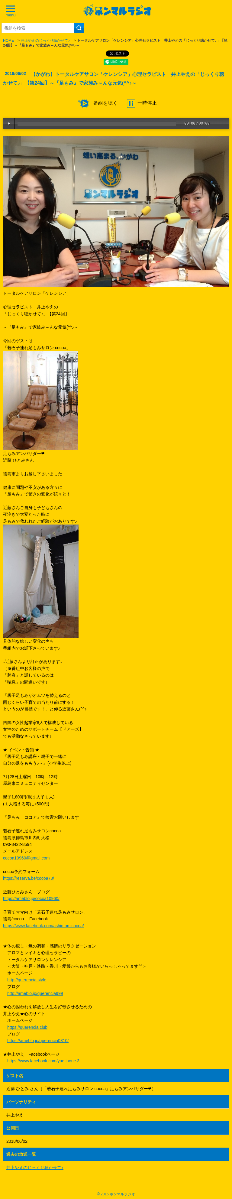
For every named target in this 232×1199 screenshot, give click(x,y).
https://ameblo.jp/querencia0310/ (38, 1040)
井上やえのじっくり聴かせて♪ (45, 40)
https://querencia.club (27, 1027)
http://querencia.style (26, 979)
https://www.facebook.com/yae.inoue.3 (43, 1060)
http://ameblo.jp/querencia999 (35, 993)
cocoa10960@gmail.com (26, 858)
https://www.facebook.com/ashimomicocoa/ (43, 925)
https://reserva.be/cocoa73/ (28, 878)
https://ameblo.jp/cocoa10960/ (31, 898)
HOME (8, 40)
